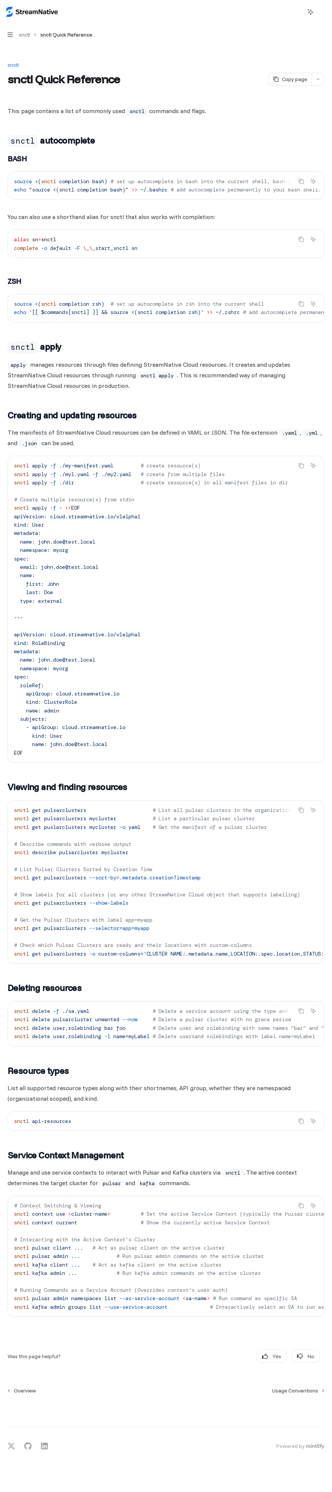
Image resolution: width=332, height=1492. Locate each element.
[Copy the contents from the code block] (301, 181)
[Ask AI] (313, 181)
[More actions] (322, 12)
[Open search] (297, 12)
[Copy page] (290, 79)
